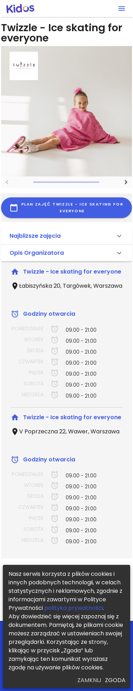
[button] (66, 236)
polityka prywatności (73, 608)
